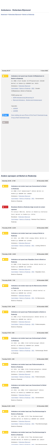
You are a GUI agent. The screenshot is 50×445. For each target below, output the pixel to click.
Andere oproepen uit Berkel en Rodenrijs (18, 176)
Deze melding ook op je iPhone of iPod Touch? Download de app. (29, 115)
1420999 (15, 111)
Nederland (4, 14)
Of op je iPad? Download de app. (20, 117)
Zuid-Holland (14, 88)
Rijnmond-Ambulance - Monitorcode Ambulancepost (27, 100)
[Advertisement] (25, 42)
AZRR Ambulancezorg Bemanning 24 (23, 97)
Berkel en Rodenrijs (28, 14)
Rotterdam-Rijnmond (15, 14)
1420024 (15, 108)
